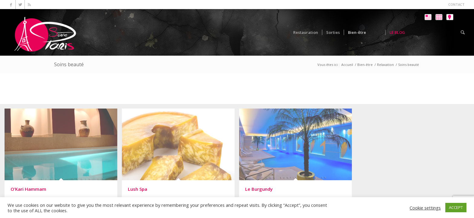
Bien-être (365, 64)
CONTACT (456, 4)
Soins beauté (69, 64)
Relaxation (385, 64)
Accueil (347, 64)
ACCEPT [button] (456, 207)
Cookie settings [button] (425, 207)
